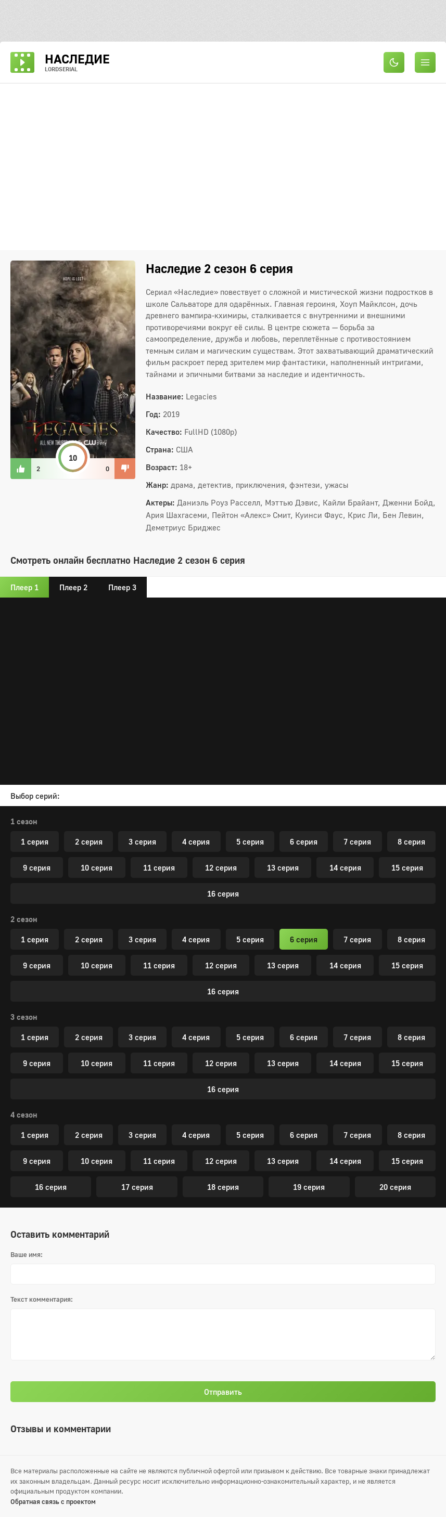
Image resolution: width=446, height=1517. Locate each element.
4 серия (196, 841)
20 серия (395, 1186)
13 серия (283, 867)
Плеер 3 (122, 587)
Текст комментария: (41, 1299)
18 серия (223, 1186)
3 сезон (23, 1016)
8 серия (411, 841)
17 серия (137, 1186)
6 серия (303, 841)
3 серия (142, 841)
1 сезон (23, 821)
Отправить (223, 1391)
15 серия (407, 867)
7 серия (357, 841)
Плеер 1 (24, 587)
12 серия (221, 867)
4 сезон (23, 1114)
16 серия (223, 893)
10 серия (96, 867)
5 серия (250, 841)
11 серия (159, 867)
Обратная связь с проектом (53, 1501)
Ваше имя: (26, 1254)
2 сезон (23, 919)
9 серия (36, 867)
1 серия (34, 841)
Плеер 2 (73, 587)
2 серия (89, 841)
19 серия (309, 1186)
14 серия (345, 867)
